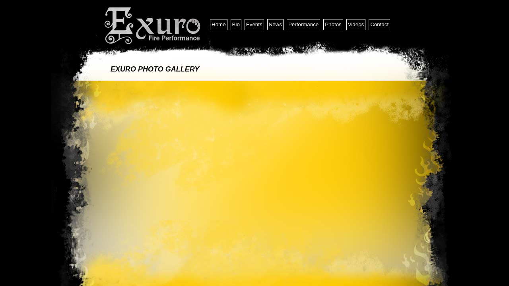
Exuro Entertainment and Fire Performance (153, 26)
